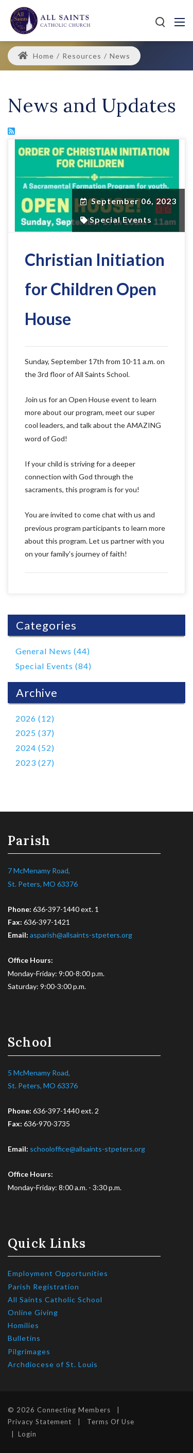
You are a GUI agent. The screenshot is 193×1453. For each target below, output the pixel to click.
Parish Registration (43, 1286)
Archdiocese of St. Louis (53, 1364)
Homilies (23, 1325)
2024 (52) (35, 747)
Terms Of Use (110, 1422)
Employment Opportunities (58, 1273)
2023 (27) (35, 762)
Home (36, 55)
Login (27, 1434)
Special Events (121, 220)
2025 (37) (35, 733)
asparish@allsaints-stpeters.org (81, 934)
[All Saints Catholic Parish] (50, 19)
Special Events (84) (53, 666)
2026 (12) (35, 718)
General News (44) (52, 651)
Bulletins (24, 1338)
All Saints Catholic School (55, 1299)
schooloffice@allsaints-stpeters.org (87, 1148)
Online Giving (33, 1312)
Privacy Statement (40, 1422)
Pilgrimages (29, 1351)
